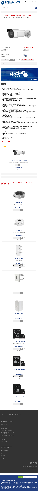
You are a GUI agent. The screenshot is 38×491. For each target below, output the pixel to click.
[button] (3, 455)
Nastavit (34, 477)
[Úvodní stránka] (2, 11)
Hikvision (25, 55)
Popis (3, 63)
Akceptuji (20, 477)
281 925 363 (6, 433)
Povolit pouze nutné (27, 477)
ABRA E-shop (34, 468)
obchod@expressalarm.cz (9, 435)
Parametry (4, 173)
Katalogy (2, 456)
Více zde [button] (3, 84)
